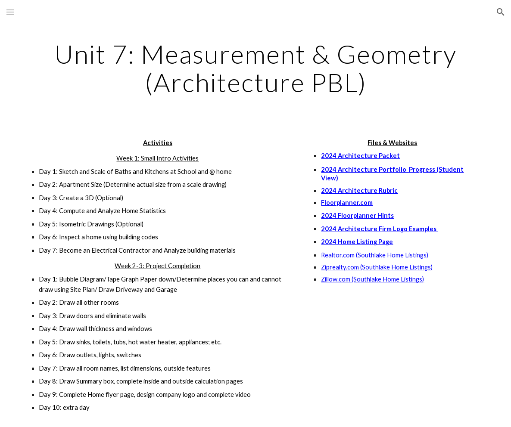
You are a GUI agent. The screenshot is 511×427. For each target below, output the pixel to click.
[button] (10, 12)
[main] (256, 68)
